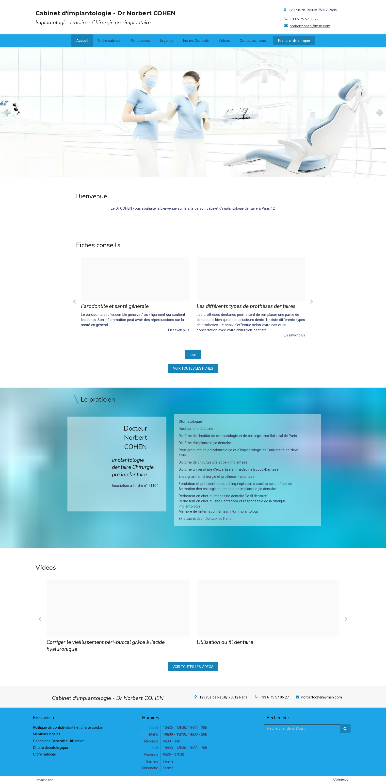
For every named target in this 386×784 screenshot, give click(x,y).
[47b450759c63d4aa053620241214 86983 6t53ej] (135, 279)
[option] (135, 295)
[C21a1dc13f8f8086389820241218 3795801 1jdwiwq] (118, 608)
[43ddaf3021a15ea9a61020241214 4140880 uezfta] (251, 279)
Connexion (342, 779)
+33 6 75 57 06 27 (304, 19)
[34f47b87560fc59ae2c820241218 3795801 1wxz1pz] (268, 608)
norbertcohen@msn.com (310, 26)
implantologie (233, 208)
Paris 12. (268, 208)
